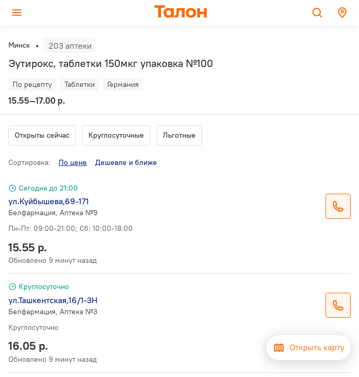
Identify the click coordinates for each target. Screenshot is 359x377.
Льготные (179, 135)
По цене (73, 162)
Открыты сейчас (42, 135)
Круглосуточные (116, 135)
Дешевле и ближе (126, 162)
